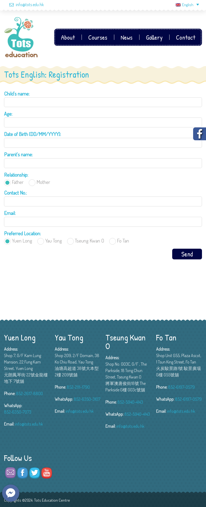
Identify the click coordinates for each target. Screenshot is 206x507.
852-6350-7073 (17, 412)
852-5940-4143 (130, 402)
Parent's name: (18, 154)
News (126, 37)
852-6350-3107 (87, 399)
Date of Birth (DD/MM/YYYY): (32, 134)
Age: (8, 113)
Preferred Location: (22, 233)
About (68, 37)
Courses (98, 37)
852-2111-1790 (78, 387)
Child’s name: (17, 93)
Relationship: (16, 174)
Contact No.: (15, 192)
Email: (10, 212)
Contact (185, 37)
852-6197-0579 (181, 387)
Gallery (154, 37)
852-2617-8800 (29, 393)
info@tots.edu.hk (24, 4)
